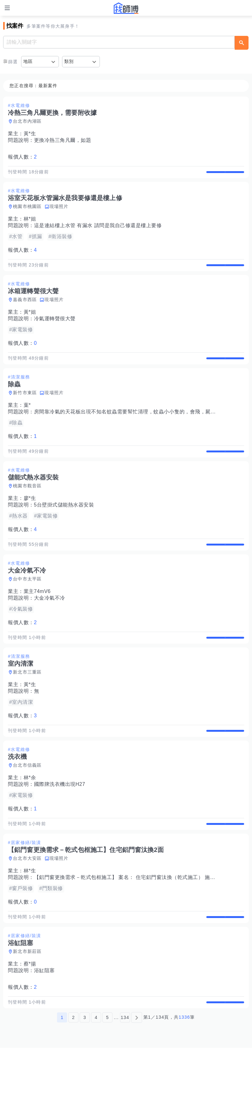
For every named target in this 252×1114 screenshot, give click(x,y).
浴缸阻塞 (44, 1030)
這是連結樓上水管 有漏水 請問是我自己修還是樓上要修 (98, 232)
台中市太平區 (27, 611)
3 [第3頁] (84, 1083)
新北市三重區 (27, 711)
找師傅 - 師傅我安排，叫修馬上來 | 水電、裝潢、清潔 (126, 8)
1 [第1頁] (62, 1083)
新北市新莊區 (27, 1010)
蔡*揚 (30, 1023)
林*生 (30, 923)
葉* (27, 425)
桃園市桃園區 (27, 213)
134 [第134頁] (125, 1083)
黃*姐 (30, 325)
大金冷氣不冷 (49, 631)
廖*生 (30, 524)
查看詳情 (225, 175)
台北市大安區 (27, 911)
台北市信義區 (27, 811)
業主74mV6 (37, 624)
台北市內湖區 (27, 121)
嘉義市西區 (25, 312)
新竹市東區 (25, 412)
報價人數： (22, 157)
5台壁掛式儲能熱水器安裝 (64, 531)
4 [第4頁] (96, 1083)
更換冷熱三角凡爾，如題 (62, 140)
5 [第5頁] (107, 1083)
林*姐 (30, 225)
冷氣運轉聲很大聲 (55, 331)
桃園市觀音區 (27, 512)
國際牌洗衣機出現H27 (59, 830)
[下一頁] (136, 1083)
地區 (28, 61)
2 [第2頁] (73, 1083)
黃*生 (30, 133)
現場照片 (59, 213)
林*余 (30, 823)
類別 (69, 61)
